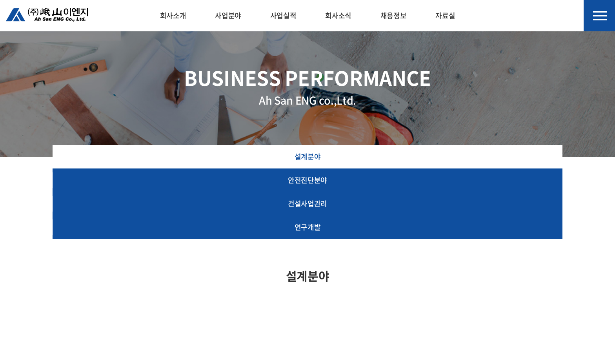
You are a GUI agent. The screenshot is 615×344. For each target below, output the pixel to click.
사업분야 (228, 15)
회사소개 (173, 15)
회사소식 (338, 15)
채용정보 (393, 15)
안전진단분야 (307, 180)
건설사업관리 (307, 203)
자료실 (445, 15)
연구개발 (308, 227)
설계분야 (308, 156)
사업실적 (283, 15)
